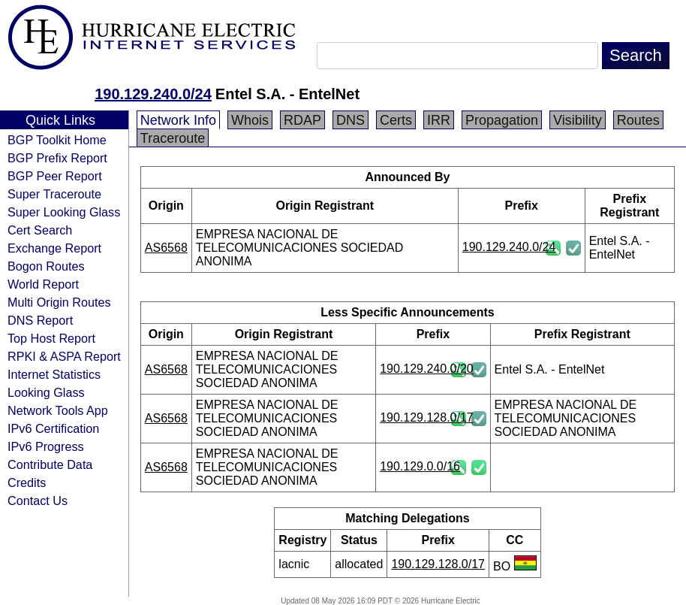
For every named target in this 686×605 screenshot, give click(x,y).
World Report (43, 284)
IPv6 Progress (46, 446)
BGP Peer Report (55, 176)
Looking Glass (46, 392)
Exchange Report (54, 248)
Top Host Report (51, 338)
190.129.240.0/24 (153, 94)
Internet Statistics (54, 374)
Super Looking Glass (64, 212)
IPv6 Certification (53, 428)
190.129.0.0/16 (420, 466)
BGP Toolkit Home (57, 140)
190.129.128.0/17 (427, 417)
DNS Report (40, 320)
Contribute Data (50, 464)
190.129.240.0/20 (427, 368)
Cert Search (40, 230)
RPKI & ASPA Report (64, 356)
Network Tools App (58, 410)
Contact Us (38, 500)
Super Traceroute (54, 194)
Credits (27, 482)
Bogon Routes (46, 266)
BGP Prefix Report (57, 158)
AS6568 (166, 247)
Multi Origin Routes (59, 302)
